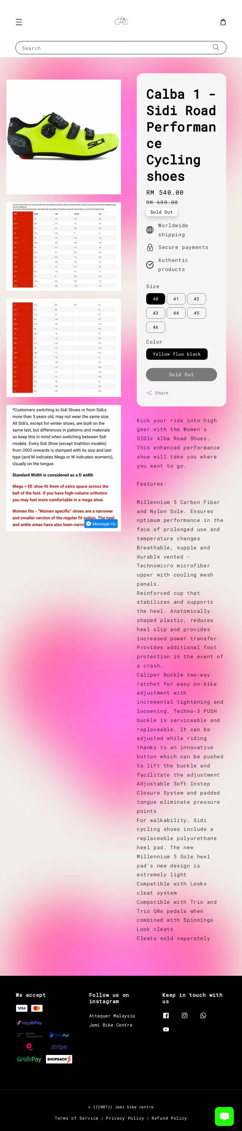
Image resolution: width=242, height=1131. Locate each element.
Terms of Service (77, 1118)
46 (155, 327)
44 (176, 313)
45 (196, 313)
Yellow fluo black (177, 354)
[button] (19, 22)
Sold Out (181, 374)
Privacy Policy (125, 1118)
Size (152, 286)
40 (155, 299)
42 (196, 299)
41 (176, 299)
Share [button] (157, 393)
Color (154, 341)
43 (155, 313)
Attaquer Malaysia (112, 1016)
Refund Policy (169, 1118)
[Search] (216, 47)
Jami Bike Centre (111, 1025)
